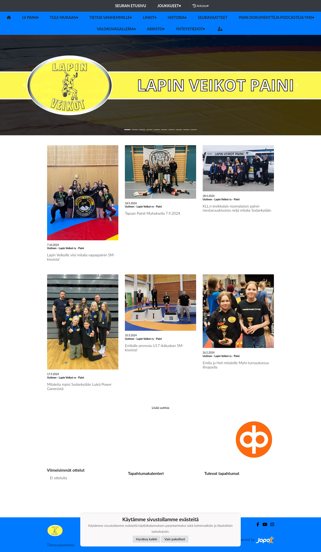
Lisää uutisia (160, 407)
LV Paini (30, 17)
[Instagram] (270, 524)
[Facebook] (256, 524)
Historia (177, 17)
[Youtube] (263, 524)
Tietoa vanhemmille (110, 17)
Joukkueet (169, 5)
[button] (24, 85)
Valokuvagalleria (116, 29)
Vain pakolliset (174, 539)
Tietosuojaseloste (60, 545)
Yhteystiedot (190, 29)
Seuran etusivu (130, 5)
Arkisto (201, 5)
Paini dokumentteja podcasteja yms (276, 17)
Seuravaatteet (212, 17)
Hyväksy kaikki (146, 539)
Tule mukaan (64, 17)
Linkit (149, 17)
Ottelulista (57, 494)
